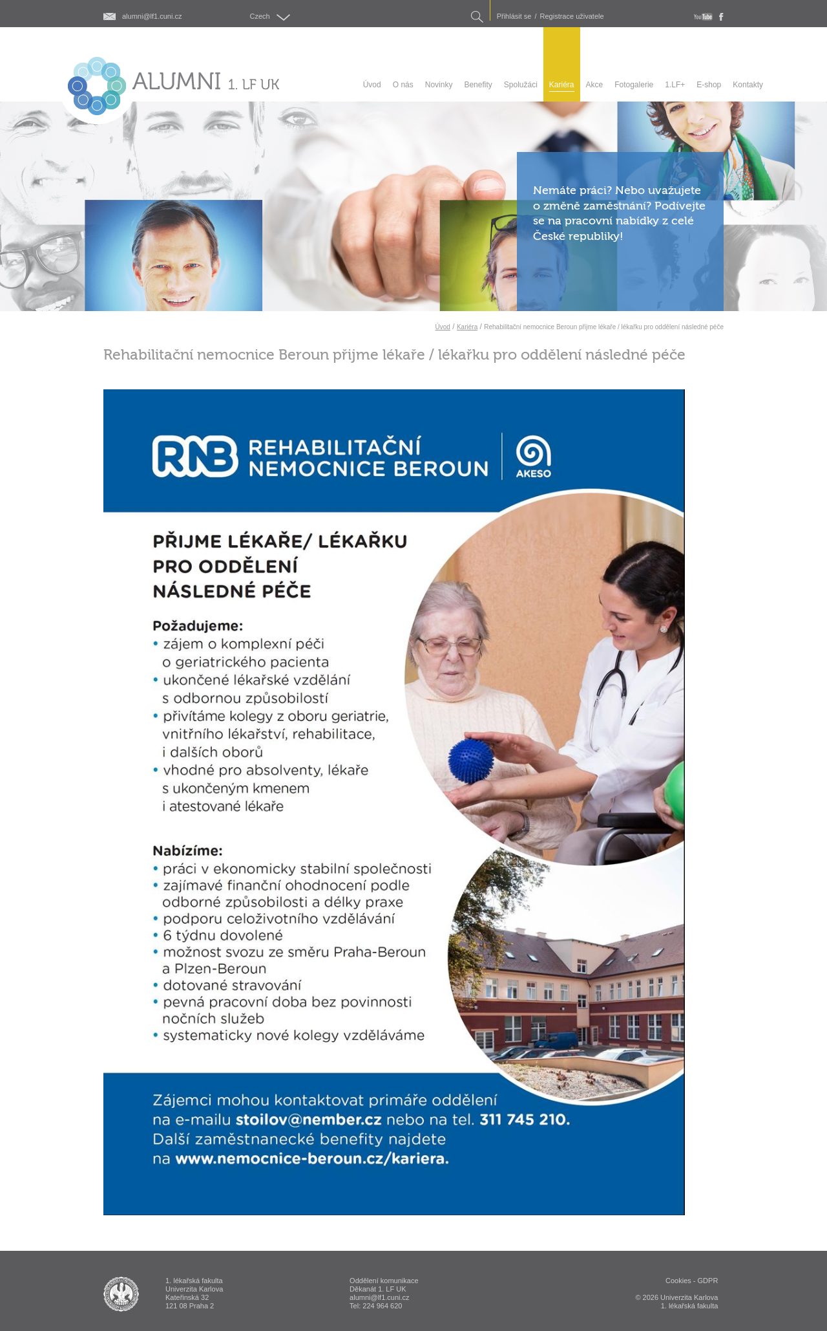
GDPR (708, 1280)
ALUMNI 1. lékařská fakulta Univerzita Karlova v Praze (121, 1294)
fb (721, 17)
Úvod (442, 326)
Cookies (678, 1280)
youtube (703, 17)
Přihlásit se (514, 16)
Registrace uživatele (572, 16)
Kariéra (467, 326)
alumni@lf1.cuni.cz (152, 16)
